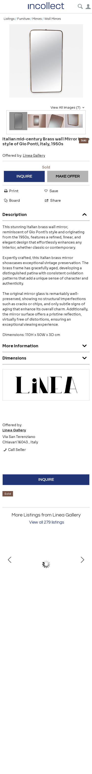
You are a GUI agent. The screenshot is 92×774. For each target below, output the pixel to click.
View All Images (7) (68, 108)
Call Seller (14, 450)
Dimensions (46, 357)
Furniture (23, 19)
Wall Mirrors (52, 19)
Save (50, 191)
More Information (46, 344)
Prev (10, 564)
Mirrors (37, 19)
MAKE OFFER (68, 176)
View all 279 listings (46, 522)
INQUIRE (24, 176)
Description (46, 213)
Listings (9, 19)
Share (52, 200)
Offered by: (23, 155)
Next (82, 564)
